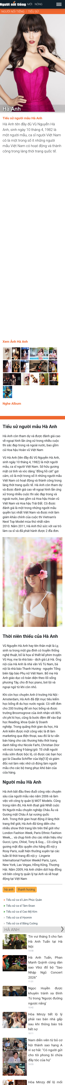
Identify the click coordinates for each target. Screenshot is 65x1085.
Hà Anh (11, 747)
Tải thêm (33, 1038)
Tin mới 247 (15, 1045)
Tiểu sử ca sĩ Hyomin (19, 735)
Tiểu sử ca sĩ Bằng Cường (22, 741)
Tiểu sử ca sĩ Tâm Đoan (20, 723)
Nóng (38, 4)
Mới (29, 4)
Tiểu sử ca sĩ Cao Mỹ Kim (21, 729)
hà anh (9, 707)
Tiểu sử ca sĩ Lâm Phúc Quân (24, 717)
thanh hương (26, 707)
